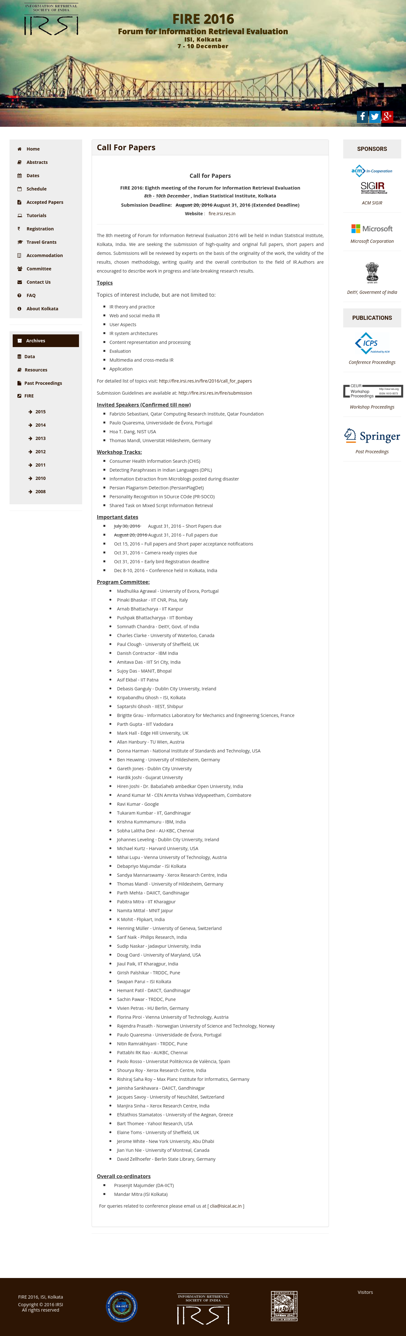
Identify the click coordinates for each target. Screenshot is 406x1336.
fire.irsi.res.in (222, 213)
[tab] (210, 147)
